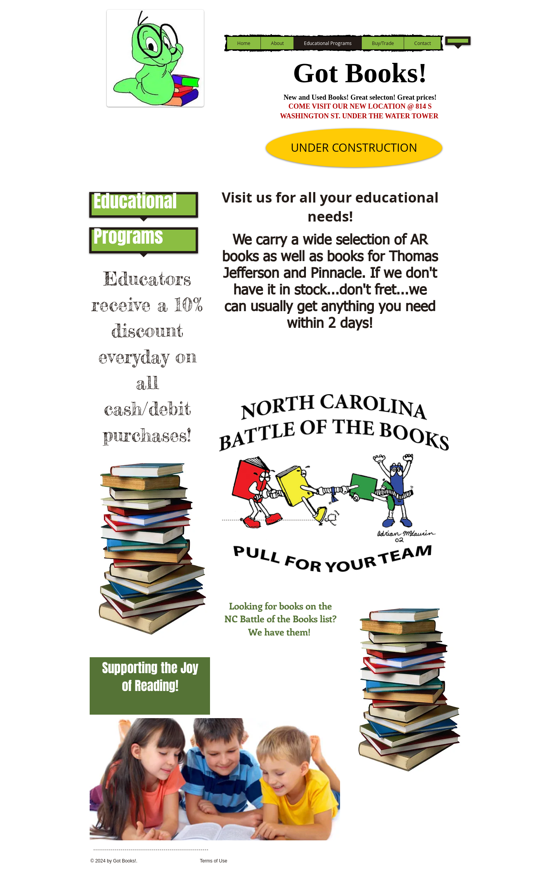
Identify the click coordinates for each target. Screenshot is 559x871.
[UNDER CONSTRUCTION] (354, 147)
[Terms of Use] (213, 861)
